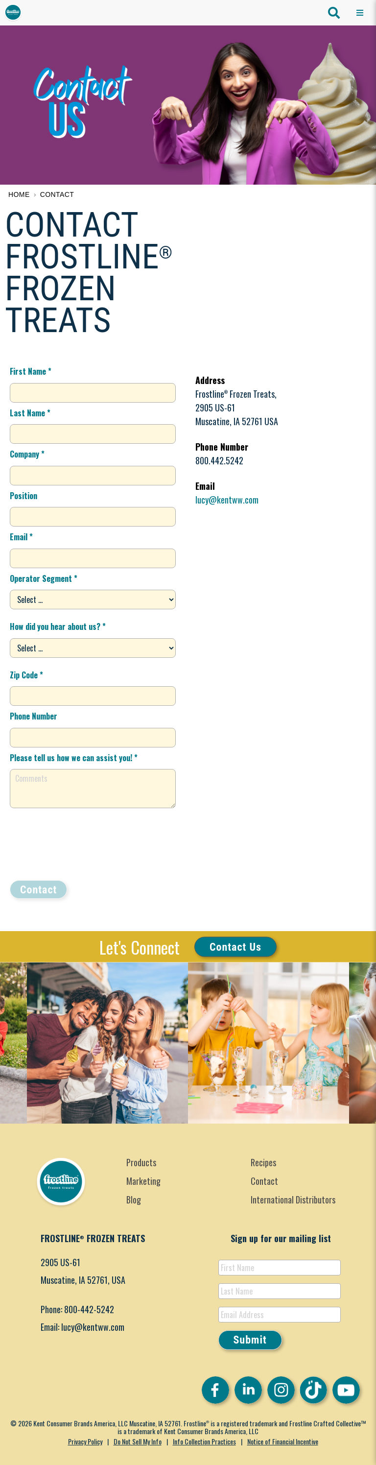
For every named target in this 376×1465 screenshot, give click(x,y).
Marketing (143, 1181)
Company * (27, 454)
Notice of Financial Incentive (282, 1441)
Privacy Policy (85, 1441)
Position (23, 496)
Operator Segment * (43, 578)
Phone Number (33, 716)
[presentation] (84, 844)
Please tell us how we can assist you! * (74, 758)
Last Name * (30, 413)
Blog (133, 1199)
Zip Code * (26, 675)
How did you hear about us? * (58, 626)
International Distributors (293, 1199)
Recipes (263, 1162)
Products (141, 1162)
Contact (57, 194)
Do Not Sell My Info (138, 1441)
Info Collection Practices (204, 1441)
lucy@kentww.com (226, 499)
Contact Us (235, 946)
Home (19, 194)
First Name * (30, 371)
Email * (21, 537)
